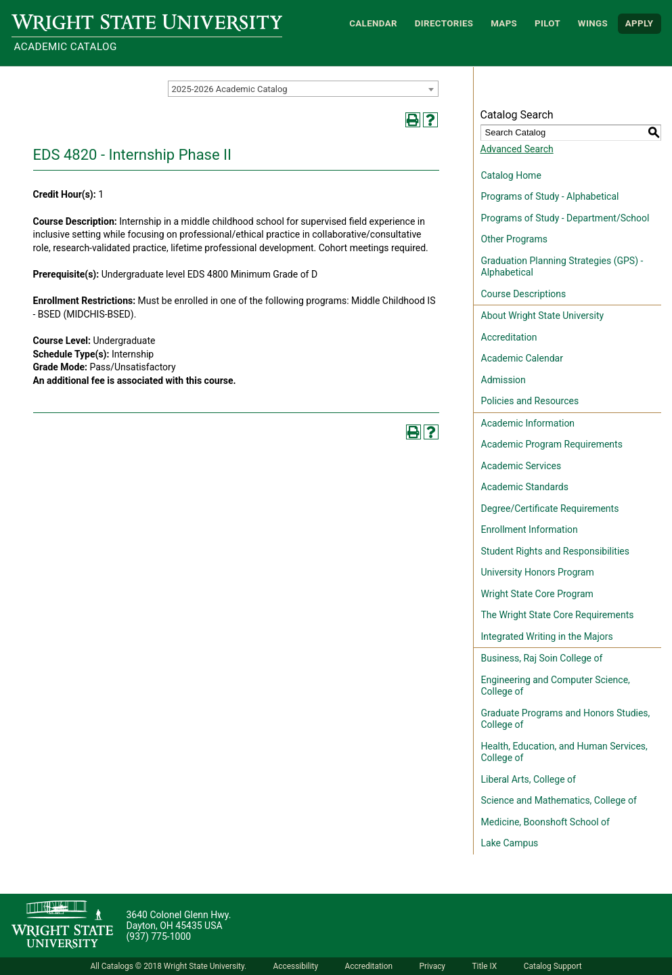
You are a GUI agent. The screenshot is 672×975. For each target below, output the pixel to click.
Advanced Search (517, 149)
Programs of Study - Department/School (565, 218)
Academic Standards (524, 486)
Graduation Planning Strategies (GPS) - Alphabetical (562, 266)
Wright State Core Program (537, 593)
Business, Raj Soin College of (542, 658)
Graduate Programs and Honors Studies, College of (565, 719)
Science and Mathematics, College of (559, 800)
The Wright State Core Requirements (557, 614)
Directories (444, 23)
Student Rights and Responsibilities (555, 551)
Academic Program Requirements (552, 444)
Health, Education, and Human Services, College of (564, 752)
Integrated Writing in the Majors (547, 636)
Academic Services (521, 465)
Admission (503, 379)
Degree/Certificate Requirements (550, 508)
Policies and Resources (530, 400)
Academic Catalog (65, 47)
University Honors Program (537, 572)
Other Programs (514, 239)
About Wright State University (542, 315)
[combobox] (303, 89)
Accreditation (509, 337)
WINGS (593, 23)
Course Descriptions (523, 293)
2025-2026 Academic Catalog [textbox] (230, 89)
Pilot (547, 23)
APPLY (639, 23)
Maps (504, 23)
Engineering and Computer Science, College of (555, 685)
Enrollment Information (529, 529)
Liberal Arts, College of (528, 779)
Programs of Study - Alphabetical (550, 196)
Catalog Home (511, 175)
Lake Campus (510, 843)
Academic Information (528, 423)
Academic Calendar (522, 358)
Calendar (373, 23)
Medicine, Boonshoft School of (545, 822)
